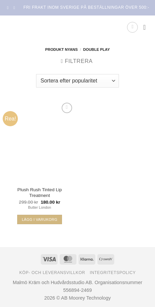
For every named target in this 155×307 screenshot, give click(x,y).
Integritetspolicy (113, 272)
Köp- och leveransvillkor (52, 272)
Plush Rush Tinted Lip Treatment (39, 192)
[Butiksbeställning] (77, 81)
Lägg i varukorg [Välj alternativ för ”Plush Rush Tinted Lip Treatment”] (40, 219)
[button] (132, 27)
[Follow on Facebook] (9, 7)
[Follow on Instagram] (15, 7)
